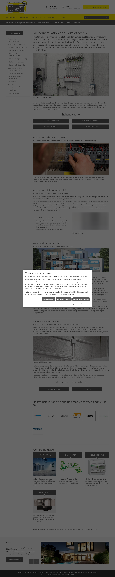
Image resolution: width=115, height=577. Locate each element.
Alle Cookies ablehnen (64, 299)
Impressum (75, 304)
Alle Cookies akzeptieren (81, 299)
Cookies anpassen (48, 299)
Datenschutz (85, 304)
